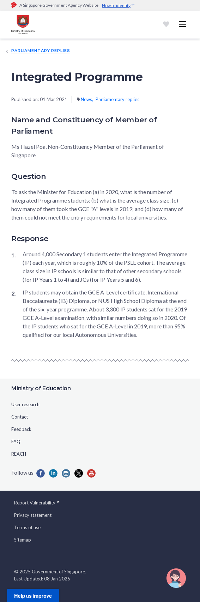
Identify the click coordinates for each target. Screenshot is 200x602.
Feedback (21, 429)
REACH (18, 454)
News (86, 99)
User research (25, 404)
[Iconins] (66, 473)
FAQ (15, 441)
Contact (19, 417)
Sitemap (22, 540)
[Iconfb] (40, 473)
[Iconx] (78, 473)
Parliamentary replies (40, 50)
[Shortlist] (166, 24)
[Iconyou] (91, 473)
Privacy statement (32, 515)
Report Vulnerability (37, 502)
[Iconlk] (53, 473)
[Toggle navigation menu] (182, 24)
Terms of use (27, 527)
